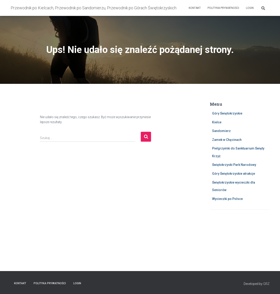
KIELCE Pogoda (240, 231)
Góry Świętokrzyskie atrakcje (233, 173)
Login (250, 8)
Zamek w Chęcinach (227, 140)
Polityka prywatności (223, 8)
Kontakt (195, 8)
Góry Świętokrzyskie (227, 113)
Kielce (216, 122)
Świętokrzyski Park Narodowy (234, 165)
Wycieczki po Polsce (227, 199)
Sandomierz (221, 131)
